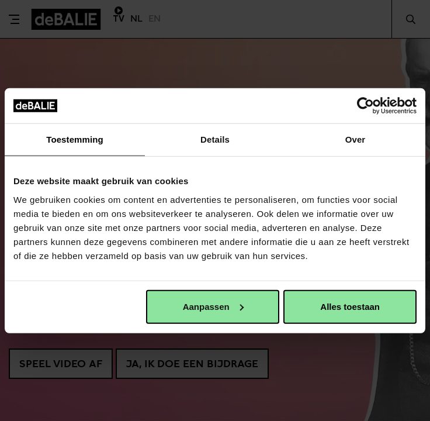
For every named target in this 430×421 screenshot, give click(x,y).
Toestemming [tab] (74, 139)
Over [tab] (355, 139)
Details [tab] (215, 139)
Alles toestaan (350, 306)
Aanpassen (213, 306)
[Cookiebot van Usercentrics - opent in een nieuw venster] (365, 106)
